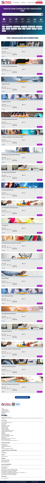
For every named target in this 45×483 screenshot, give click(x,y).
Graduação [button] (23, 2)
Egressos (3, 432)
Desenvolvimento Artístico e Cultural (8, 438)
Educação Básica (9, 26)
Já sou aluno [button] (39, 2)
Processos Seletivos (5, 426)
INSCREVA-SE (39, 56)
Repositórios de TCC (5, 462)
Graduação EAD (4, 444)
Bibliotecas (3, 437)
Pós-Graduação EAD (5, 445)
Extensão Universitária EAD (6, 446)
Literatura (28, 28)
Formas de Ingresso (4, 428)
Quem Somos (3, 424)
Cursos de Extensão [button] (31, 2)
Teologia (4, 30)
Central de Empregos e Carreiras (7, 435)
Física (3, 28)
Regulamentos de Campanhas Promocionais (9, 473)
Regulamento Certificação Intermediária (8, 474)
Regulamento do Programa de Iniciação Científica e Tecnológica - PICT (14, 472)
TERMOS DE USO (4, 412)
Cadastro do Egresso (5, 436)
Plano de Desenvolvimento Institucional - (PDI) (9, 440)
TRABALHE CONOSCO (4, 410)
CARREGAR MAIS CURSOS (22, 397)
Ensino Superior (39, 26)
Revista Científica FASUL (5, 439)
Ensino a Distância (32, 26)
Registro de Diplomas (5, 460)
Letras (24, 28)
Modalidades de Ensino (5, 425)
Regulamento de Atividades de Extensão (8, 471)
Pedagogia (40, 28)
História (19, 28)
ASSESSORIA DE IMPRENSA (5, 411)
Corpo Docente (4, 423)
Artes (3, 26)
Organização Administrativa (6, 422)
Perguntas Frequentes (5, 434)
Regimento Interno (4, 427)
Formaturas (3, 433)
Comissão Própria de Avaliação (6, 431)
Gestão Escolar (13, 28)
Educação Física (24, 26)
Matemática (34, 28)
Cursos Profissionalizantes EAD (7, 448)
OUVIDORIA (3, 413)
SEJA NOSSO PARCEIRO (5, 409)
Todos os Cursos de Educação (11, 30)
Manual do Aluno (4, 456)
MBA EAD (2, 447)
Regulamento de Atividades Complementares (9, 470)
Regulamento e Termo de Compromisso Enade (9, 469)
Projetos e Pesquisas (5, 429)
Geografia (8, 28)
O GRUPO (2, 408)
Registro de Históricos (5, 461)
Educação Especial (17, 26)
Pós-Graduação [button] (16, 2)
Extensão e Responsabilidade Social (7, 430)
